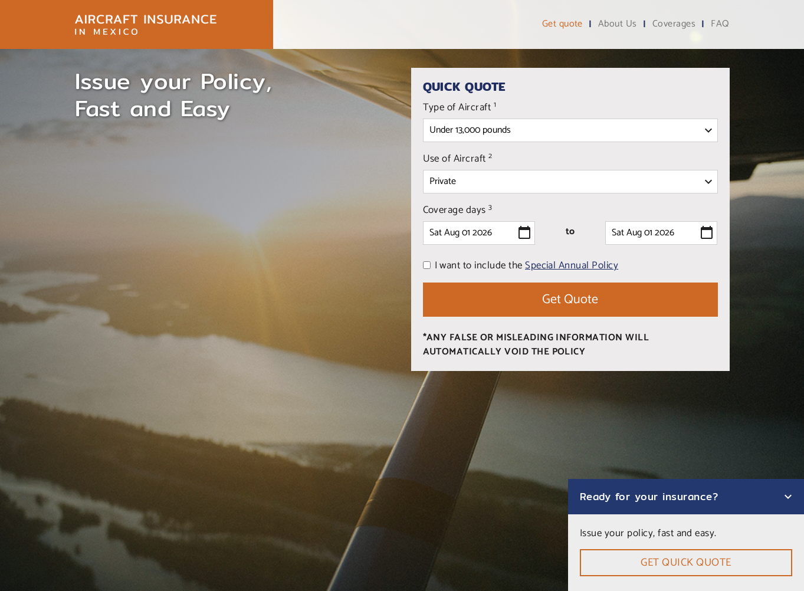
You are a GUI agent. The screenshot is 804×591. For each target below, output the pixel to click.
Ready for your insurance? (649, 496)
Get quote (562, 24)
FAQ (720, 24)
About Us (617, 24)
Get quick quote (686, 563)
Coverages (673, 24)
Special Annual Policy (571, 265)
